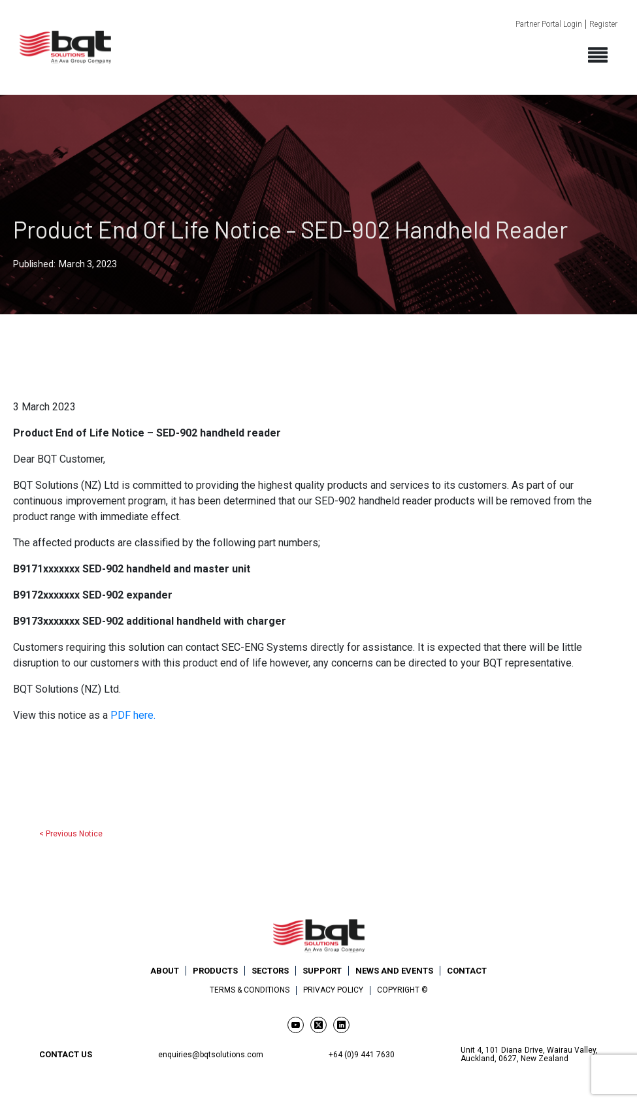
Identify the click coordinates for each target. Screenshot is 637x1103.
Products (215, 971)
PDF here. (131, 715)
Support (322, 971)
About (164, 971)
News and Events (394, 971)
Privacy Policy (333, 990)
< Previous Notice (71, 833)
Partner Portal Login (548, 24)
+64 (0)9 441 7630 (362, 1055)
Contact (467, 971)
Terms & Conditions (249, 990)
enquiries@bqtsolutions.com (210, 1055)
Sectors (270, 971)
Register (603, 24)
